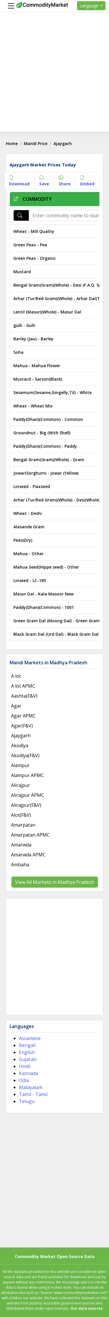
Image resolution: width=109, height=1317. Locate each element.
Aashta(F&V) (24, 696)
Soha (18, 352)
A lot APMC (23, 686)
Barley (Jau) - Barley (33, 339)
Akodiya (19, 745)
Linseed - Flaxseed (31, 486)
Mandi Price (35, 143)
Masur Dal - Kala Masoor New (43, 594)
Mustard (22, 271)
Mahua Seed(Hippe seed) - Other (46, 567)
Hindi (24, 1066)
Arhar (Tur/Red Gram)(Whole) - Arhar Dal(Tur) (59, 298)
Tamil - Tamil (33, 1094)
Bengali (27, 1045)
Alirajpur (20, 785)
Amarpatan (23, 825)
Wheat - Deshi (27, 513)
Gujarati (27, 1059)
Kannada (28, 1073)
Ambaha (20, 864)
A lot (16, 676)
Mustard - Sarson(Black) (37, 379)
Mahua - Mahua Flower (36, 365)
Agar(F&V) (22, 725)
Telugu (27, 1101)
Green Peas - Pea (30, 245)
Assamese (30, 1038)
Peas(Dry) (22, 540)
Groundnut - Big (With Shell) (41, 432)
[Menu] (9, 6)
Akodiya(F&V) (25, 755)
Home (12, 143)
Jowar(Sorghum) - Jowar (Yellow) (45, 473)
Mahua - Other (28, 553)
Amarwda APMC (28, 854)
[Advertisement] (54, 77)
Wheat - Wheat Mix (33, 406)
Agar (16, 706)
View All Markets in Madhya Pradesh (54, 882)
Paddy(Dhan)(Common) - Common (48, 419)
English (27, 1052)
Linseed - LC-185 (29, 580)
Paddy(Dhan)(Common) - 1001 (43, 607)
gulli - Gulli (24, 325)
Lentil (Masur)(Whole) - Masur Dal (47, 312)
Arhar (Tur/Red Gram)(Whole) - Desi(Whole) (56, 500)
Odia (24, 1080)
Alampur (20, 765)
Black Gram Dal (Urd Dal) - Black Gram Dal (56, 634)
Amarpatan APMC (30, 835)
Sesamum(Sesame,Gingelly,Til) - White (52, 392)
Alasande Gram (28, 526)
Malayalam (30, 1087)
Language (89, 5)
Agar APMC (23, 715)
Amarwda (21, 845)
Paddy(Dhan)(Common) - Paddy (45, 446)
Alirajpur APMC (27, 795)
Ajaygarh (21, 735)
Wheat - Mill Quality (33, 231)
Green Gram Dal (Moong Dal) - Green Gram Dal (60, 620)
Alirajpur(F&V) (26, 805)
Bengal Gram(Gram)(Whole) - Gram (48, 459)
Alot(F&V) (21, 815)
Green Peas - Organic (34, 258)
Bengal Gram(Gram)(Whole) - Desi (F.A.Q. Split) (60, 285)
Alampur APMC (27, 775)
